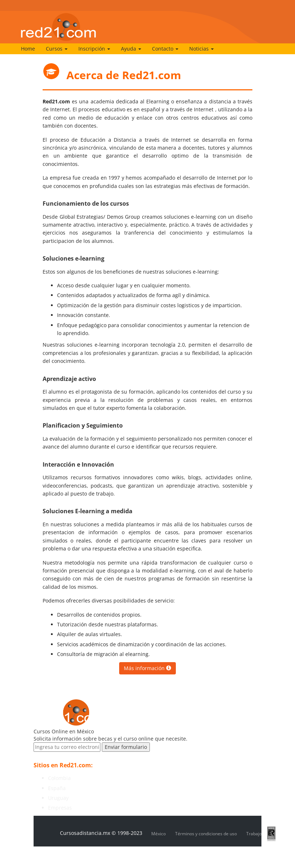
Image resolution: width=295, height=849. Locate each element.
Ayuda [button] (131, 48)
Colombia (59, 778)
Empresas (60, 807)
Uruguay (58, 797)
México (158, 834)
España (57, 788)
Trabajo (254, 834)
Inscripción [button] (94, 48)
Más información (147, 668)
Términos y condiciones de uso (206, 834)
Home (28, 48)
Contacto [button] (165, 48)
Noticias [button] (201, 48)
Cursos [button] (57, 48)
